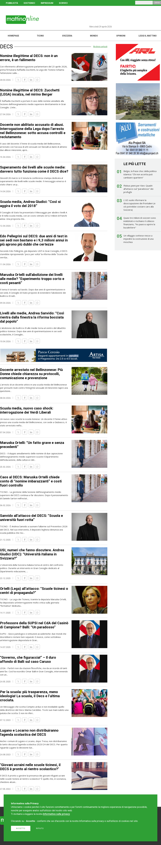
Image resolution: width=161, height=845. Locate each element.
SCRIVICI (63, 3)
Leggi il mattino (148, 36)
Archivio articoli (100, 46)
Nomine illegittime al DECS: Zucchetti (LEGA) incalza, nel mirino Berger (30, 92)
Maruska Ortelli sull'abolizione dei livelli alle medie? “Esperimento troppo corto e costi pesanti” (32, 279)
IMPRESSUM (47, 3)
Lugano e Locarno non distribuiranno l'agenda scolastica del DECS (29, 732)
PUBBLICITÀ (12, 3)
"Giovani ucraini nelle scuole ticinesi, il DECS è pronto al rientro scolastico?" (30, 767)
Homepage (13, 36)
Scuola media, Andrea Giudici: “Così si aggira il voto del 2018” (30, 204)
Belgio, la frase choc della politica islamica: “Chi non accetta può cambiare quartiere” (139, 174)
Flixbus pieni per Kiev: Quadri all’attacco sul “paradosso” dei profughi (138, 189)
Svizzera (67, 36)
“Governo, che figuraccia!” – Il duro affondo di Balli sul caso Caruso (28, 659)
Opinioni (120, 36)
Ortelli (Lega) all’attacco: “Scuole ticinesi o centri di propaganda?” (34, 591)
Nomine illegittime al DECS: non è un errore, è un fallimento (29, 58)
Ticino (40, 36)
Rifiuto (40, 828)
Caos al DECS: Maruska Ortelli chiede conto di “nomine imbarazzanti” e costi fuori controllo (31, 481)
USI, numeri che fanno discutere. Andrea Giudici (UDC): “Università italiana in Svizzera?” (32, 554)
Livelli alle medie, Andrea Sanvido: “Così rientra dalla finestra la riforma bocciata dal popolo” (32, 317)
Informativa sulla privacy (56, 814)
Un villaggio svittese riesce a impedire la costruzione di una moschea (138, 238)
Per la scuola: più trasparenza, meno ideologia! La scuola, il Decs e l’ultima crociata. (30, 696)
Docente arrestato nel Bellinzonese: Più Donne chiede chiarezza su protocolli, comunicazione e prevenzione (31, 374)
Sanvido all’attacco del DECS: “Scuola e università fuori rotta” (31, 518)
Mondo (94, 36)
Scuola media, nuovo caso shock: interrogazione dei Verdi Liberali (26, 410)
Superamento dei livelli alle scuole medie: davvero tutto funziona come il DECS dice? (34, 169)
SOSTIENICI (29, 3)
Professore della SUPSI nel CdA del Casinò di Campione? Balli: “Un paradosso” (34, 625)
